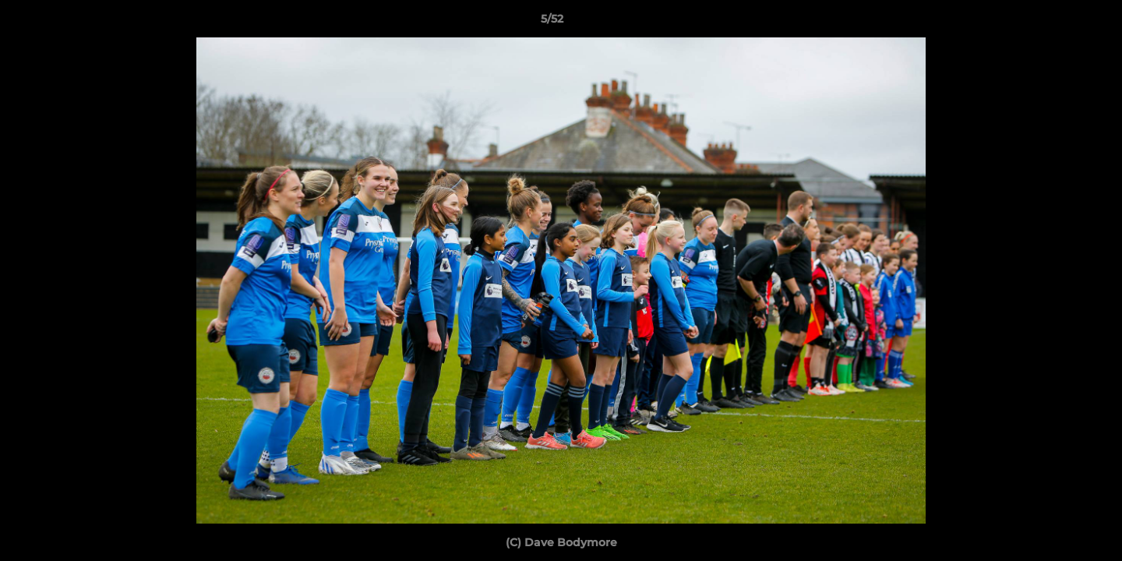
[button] (1056, 23)
